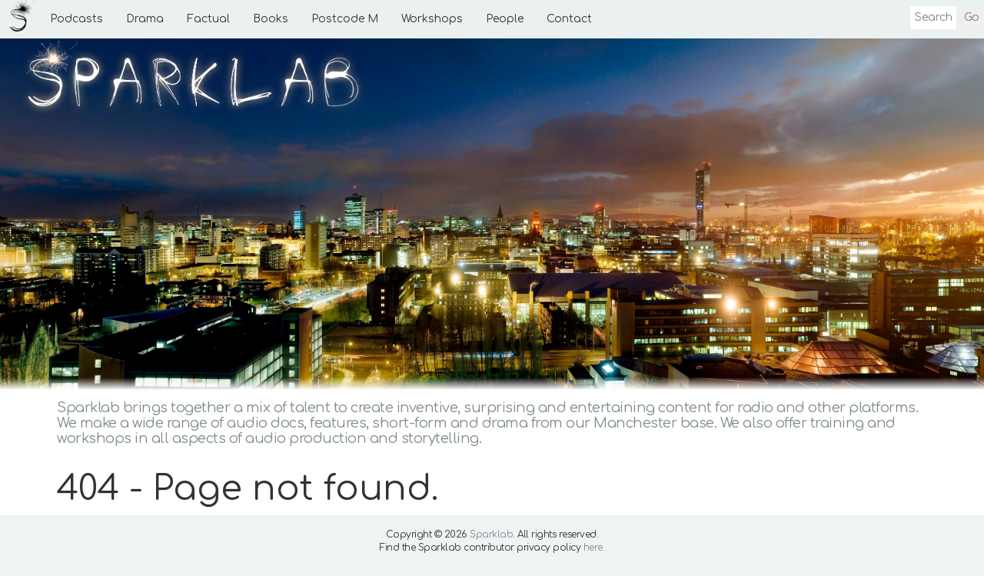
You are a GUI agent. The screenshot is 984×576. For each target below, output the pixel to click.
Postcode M (344, 19)
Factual (208, 19)
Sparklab (491, 534)
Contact (569, 19)
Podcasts (76, 19)
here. (594, 547)
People (505, 19)
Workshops (432, 19)
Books (270, 19)
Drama (145, 19)
